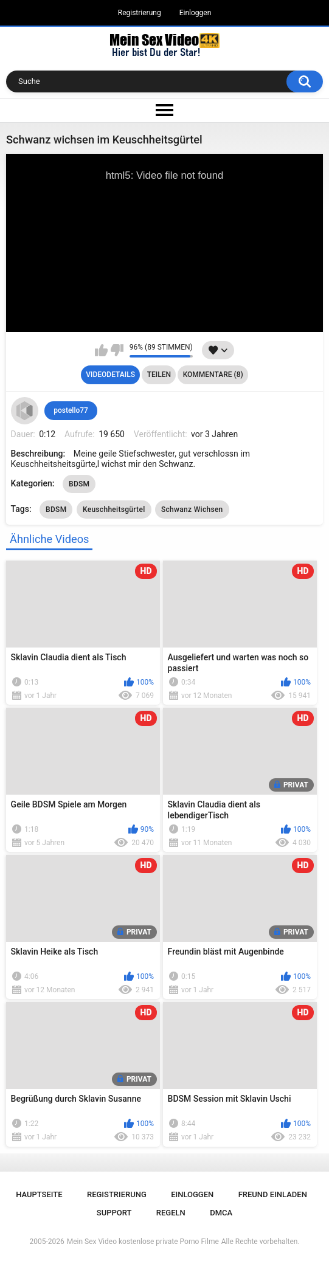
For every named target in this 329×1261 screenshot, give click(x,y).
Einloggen (195, 13)
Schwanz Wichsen (192, 509)
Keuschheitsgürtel (114, 509)
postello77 (71, 410)
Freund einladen (272, 1194)
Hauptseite (39, 1194)
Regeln (170, 1212)
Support (114, 1212)
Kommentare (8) (213, 374)
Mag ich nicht (117, 350)
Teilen (159, 374)
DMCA (221, 1212)
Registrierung (139, 13)
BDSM (79, 484)
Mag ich (101, 350)
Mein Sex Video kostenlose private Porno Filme (143, 1241)
